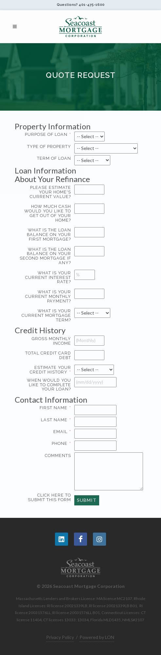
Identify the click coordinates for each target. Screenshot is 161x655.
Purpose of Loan (48, 134)
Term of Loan (45, 159)
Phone (61, 443)
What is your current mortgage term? (45, 316)
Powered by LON (97, 637)
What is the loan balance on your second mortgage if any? (45, 257)
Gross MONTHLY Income (45, 342)
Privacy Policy (60, 637)
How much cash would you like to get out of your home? (45, 214)
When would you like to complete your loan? (45, 386)
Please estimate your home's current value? (45, 193)
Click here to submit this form (45, 498)
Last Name (56, 419)
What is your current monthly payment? (45, 297)
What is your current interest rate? (45, 278)
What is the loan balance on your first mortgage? (45, 235)
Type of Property (45, 147)
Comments (45, 456)
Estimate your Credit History (50, 369)
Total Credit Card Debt (45, 356)
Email (62, 431)
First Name (55, 407)
